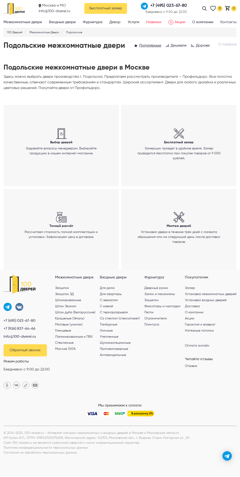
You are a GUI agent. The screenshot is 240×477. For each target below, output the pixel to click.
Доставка (192, 307)
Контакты (228, 22)
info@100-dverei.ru (54, 11)
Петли (149, 313)
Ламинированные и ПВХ (74, 337)
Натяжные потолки (199, 331)
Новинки (153, 22)
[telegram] (227, 456)
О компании (202, 22)
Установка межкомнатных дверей (210, 294)
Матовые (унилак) (68, 325)
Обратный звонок (25, 351)
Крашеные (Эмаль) (69, 319)
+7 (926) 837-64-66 (19, 329)
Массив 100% (65, 349)
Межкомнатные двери (23, 22)
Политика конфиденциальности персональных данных (46, 448)
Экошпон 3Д (64, 294)
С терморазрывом (114, 313)
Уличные (106, 331)
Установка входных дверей (206, 301)
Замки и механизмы (159, 294)
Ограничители (155, 319)
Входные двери (62, 22)
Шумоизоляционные (115, 343)
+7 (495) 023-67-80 (19, 321)
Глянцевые (63, 331)
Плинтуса (151, 325)
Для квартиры (111, 294)
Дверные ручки (156, 288)
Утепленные (109, 337)
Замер (190, 288)
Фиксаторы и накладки (162, 307)
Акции (176, 22)
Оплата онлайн (197, 346)
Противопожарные (114, 349)
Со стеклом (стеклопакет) (120, 319)
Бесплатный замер (105, 8)
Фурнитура (92, 22)
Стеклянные (64, 343)
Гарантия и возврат (200, 325)
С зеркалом (109, 301)
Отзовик (191, 366)
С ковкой (106, 307)
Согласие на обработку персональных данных (40, 453)
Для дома (107, 288)
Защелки (151, 301)
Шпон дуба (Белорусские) (75, 313)
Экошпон (62, 288)
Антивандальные (113, 355)
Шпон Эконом (65, 307)
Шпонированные (68, 301)
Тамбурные (108, 325)
